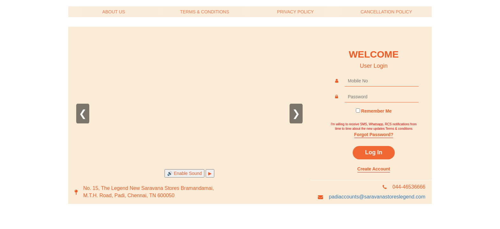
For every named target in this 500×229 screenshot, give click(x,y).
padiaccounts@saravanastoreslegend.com (377, 196)
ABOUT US (113, 11)
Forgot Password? (373, 134)
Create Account (373, 168)
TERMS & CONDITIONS (204, 11)
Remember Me (376, 111)
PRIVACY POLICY (295, 11)
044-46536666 (409, 187)
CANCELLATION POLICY (386, 11)
